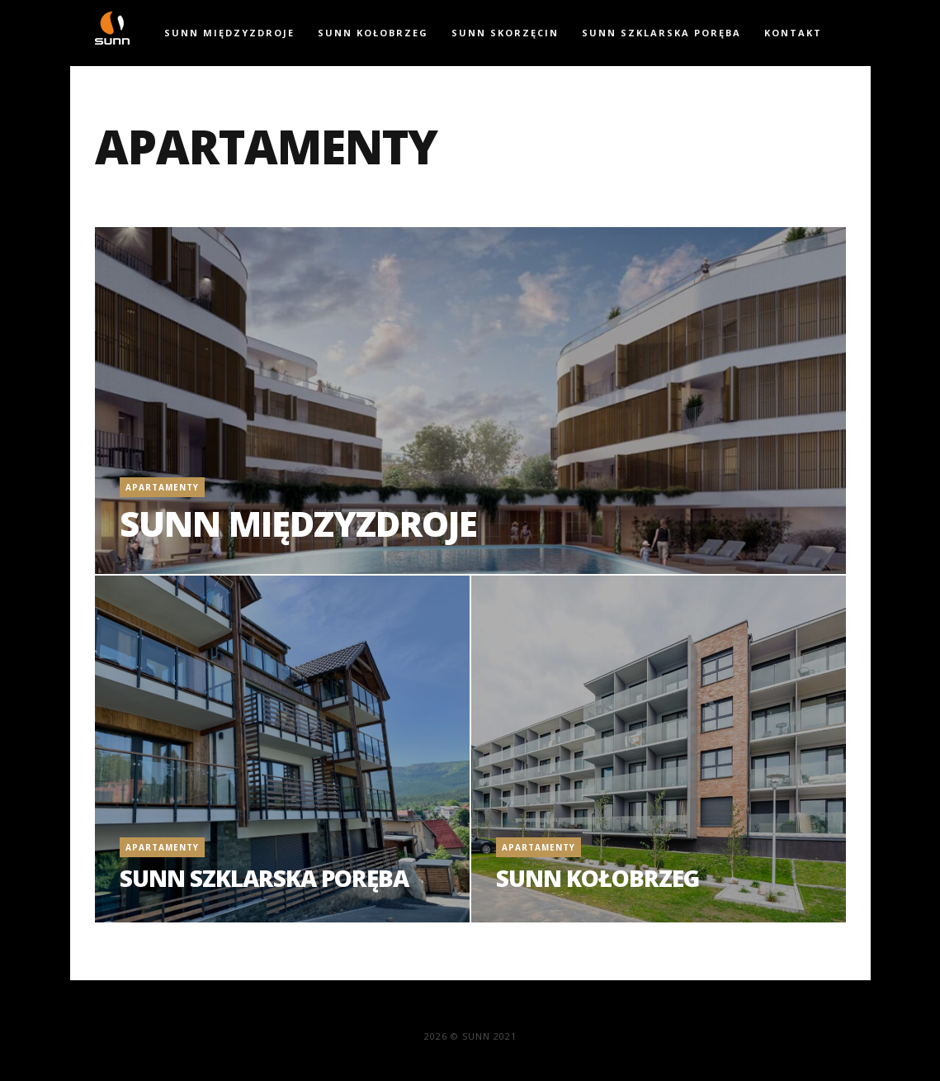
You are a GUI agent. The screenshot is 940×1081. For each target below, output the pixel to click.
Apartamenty (162, 487)
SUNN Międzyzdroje (229, 32)
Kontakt (793, 32)
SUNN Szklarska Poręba (661, 32)
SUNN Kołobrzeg (373, 32)
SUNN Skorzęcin (505, 32)
